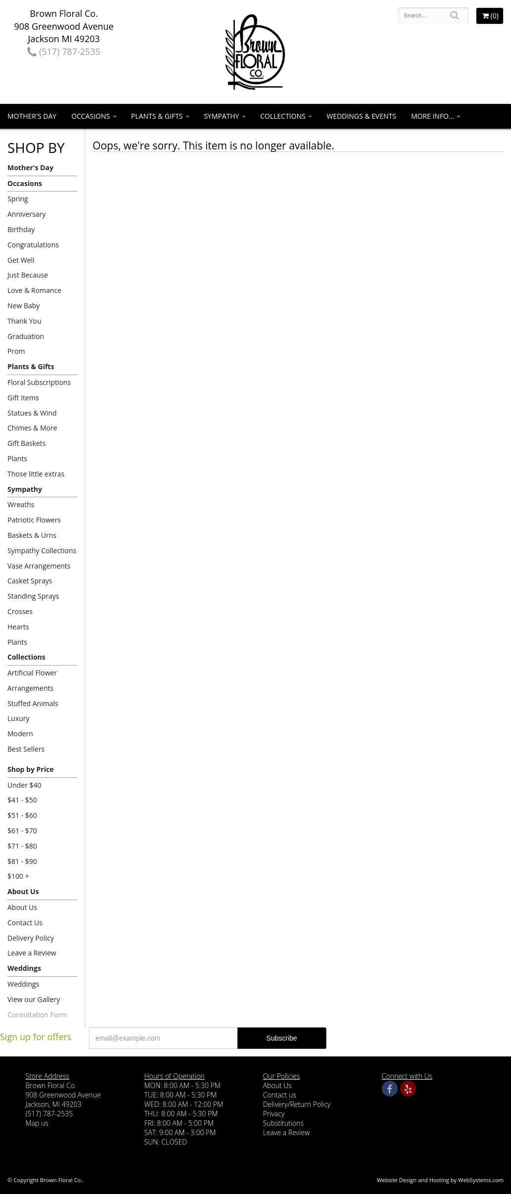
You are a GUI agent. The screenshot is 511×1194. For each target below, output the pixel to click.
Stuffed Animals (32, 703)
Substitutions (283, 1123)
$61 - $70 (22, 830)
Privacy (274, 1113)
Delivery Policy (30, 938)
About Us (23, 891)
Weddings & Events (361, 116)
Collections (283, 116)
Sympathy (221, 116)
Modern (20, 733)
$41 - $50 (22, 800)
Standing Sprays (33, 596)
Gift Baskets (26, 443)
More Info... (432, 116)
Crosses (20, 611)
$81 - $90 (22, 861)
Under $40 (24, 785)
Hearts (18, 626)
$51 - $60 (22, 815)
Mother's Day (31, 116)
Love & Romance (34, 290)
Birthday (21, 229)
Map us (37, 1123)
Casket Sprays (29, 580)
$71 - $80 (22, 846)
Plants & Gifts (157, 116)
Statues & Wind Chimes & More (32, 420)
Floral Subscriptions (39, 382)
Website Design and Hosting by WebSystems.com (440, 1180)
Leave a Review (31, 952)
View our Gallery (33, 999)
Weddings (24, 968)
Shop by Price (30, 769)
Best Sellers (26, 749)
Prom (16, 351)
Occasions (90, 116)
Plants (17, 458)
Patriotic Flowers (34, 520)
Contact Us (25, 922)
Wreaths (21, 504)
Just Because (27, 275)
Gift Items (23, 397)
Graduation (25, 336)
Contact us (279, 1094)
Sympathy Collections (41, 550)
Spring (17, 198)
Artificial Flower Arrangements (32, 680)
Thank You (24, 321)
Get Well (21, 260)
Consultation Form (37, 1014)
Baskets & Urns (31, 535)
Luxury (18, 718)
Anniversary (26, 214)
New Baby (23, 305)
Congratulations (33, 244)
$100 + (18, 876)
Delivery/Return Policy (297, 1104)
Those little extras (35, 473)
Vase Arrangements (39, 566)
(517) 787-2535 (63, 51)
